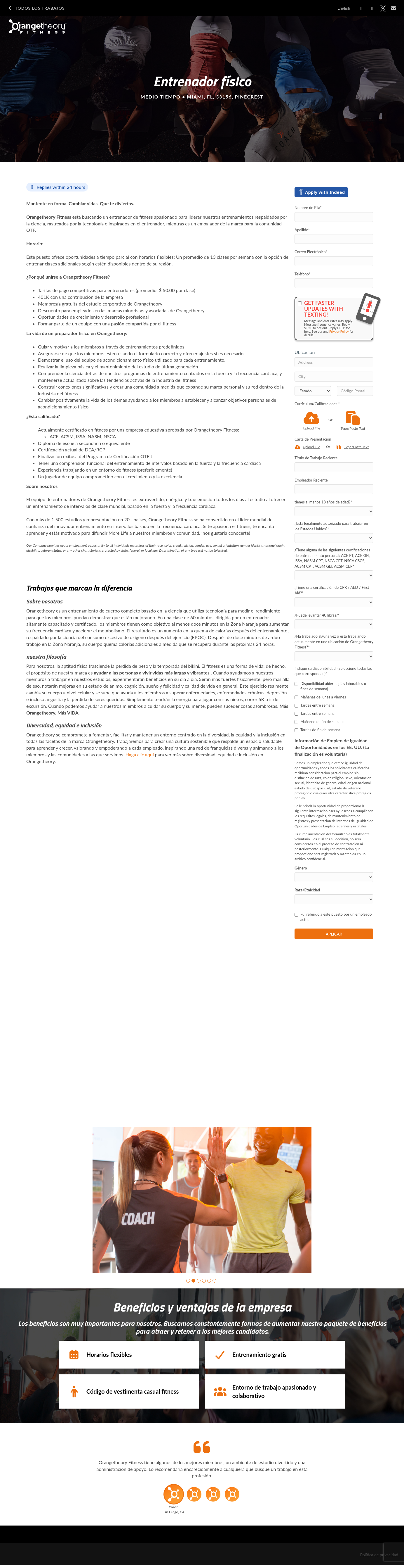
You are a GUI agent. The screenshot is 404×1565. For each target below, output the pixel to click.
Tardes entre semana (315, 705)
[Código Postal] (355, 391)
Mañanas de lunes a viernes (320, 697)
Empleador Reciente (311, 480)
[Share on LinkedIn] (372, 8)
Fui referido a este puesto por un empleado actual (333, 917)
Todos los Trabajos (36, 8)
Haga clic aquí (140, 754)
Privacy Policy (339, 331)
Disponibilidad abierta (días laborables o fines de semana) (330, 686)
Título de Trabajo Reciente (316, 457)
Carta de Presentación (313, 439)
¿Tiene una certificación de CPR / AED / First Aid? (332, 590)
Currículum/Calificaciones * (317, 403)
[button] (188, 1281)
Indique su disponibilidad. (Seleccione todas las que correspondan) (333, 671)
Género (301, 868)
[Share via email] (393, 8)
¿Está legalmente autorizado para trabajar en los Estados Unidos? (331, 526)
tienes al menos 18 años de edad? (323, 502)
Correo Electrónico (311, 251)
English (343, 8)
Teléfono (302, 274)
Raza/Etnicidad (307, 890)
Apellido (302, 229)
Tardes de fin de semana (317, 729)
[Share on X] (383, 8)
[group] (202, 1200)
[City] (334, 377)
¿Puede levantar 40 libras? (317, 615)
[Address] (334, 362)
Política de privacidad (379, 1554)
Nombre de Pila (308, 207)
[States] (313, 391)
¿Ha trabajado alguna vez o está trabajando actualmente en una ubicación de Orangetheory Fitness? (334, 641)
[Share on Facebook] (361, 8)
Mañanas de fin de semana (319, 721)
